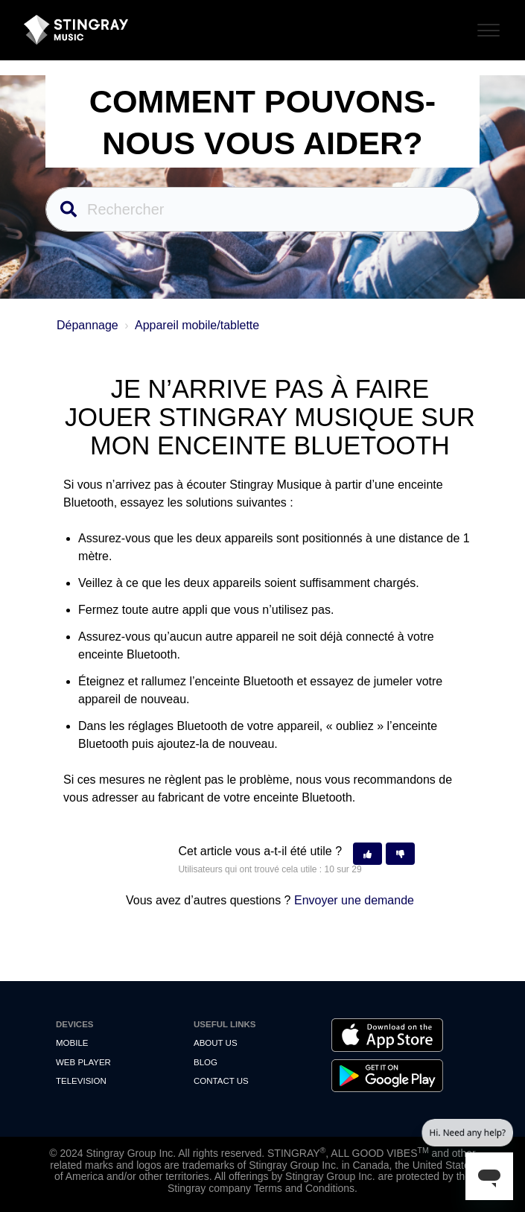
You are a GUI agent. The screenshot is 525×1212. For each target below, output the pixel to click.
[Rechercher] (262, 209)
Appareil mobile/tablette (197, 325)
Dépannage (87, 325)
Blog (205, 1062)
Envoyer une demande (354, 900)
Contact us (221, 1080)
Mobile (72, 1042)
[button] (367, 854)
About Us (216, 1042)
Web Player (83, 1062)
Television (81, 1080)
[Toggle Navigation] (486, 28)
